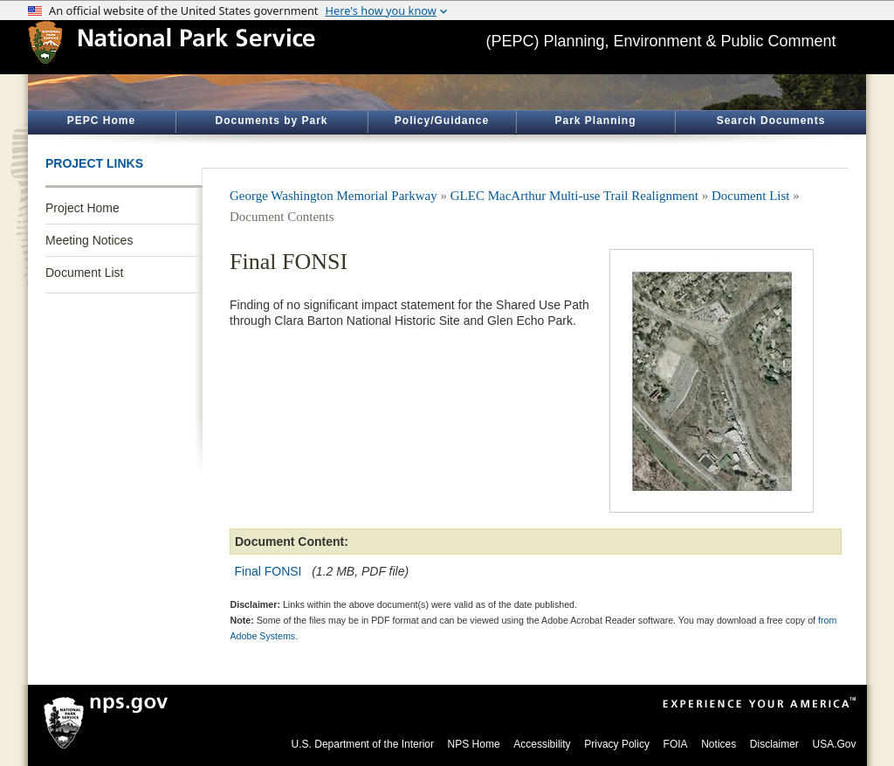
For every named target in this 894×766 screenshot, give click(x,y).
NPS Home (474, 744)
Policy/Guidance (442, 120)
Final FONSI (268, 571)
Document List (84, 272)
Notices (718, 744)
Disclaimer (774, 744)
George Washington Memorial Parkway (333, 196)
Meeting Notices (89, 240)
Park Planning (595, 120)
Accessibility (541, 744)
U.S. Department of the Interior (363, 744)
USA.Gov (834, 744)
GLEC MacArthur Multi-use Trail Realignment (574, 196)
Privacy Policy (617, 744)
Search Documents (771, 120)
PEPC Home (101, 120)
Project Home (82, 208)
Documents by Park (271, 120)
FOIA (676, 744)
